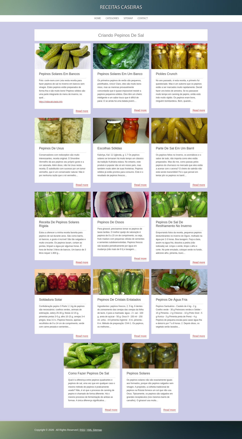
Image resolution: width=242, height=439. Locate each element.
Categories (112, 18)
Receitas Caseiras (121, 7)
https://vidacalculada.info (50, 101)
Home (97, 18)
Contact (143, 18)
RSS (82, 429)
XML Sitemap (94, 429)
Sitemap (128, 18)
